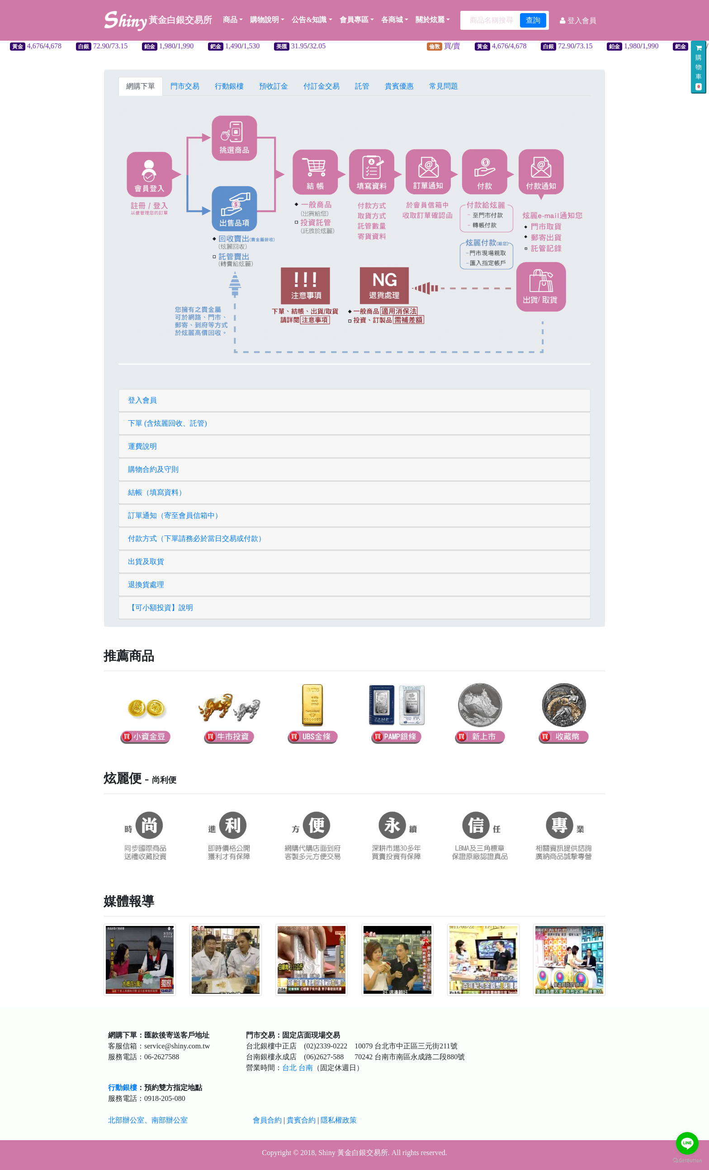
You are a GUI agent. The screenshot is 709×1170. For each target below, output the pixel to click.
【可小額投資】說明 (160, 607)
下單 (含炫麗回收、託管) (167, 423)
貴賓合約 (301, 1120)
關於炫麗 (430, 19)
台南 (305, 1067)
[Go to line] (687, 1143)
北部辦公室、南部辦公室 (148, 1120)
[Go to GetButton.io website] (687, 1161)
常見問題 (443, 86)
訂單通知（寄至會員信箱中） (175, 515)
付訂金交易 (321, 86)
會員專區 (354, 19)
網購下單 (140, 86)
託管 (362, 86)
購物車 (698, 67)
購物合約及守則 (153, 469)
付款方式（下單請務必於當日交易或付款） (196, 538)
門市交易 (184, 86)
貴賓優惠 (399, 86)
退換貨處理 (146, 584)
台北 (289, 1067)
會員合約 (267, 1120)
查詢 (533, 20)
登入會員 (142, 400)
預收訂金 (273, 86)
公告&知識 (309, 19)
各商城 (392, 19)
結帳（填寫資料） (157, 492)
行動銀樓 (229, 86)
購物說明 (264, 19)
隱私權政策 (339, 1120)
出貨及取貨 (146, 561)
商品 (233, 19)
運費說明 (142, 446)
